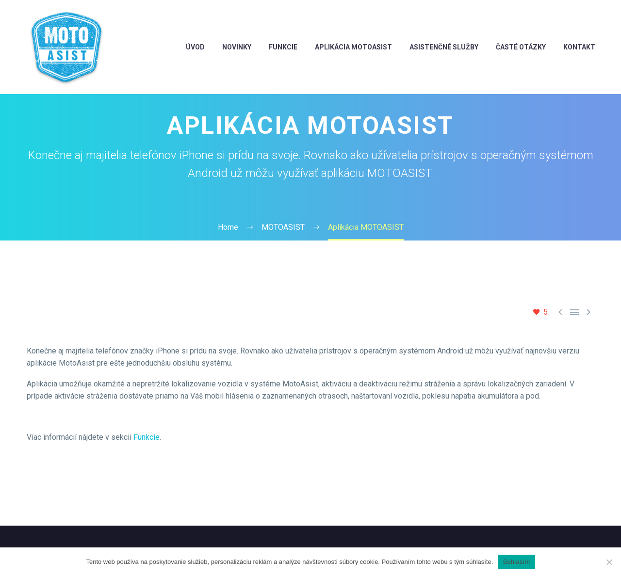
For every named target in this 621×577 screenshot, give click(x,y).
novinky (236, 47)
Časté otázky (521, 47)
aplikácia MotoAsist (353, 47)
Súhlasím (516, 561)
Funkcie (146, 437)
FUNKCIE (283, 47)
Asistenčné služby (443, 47)
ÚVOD (195, 47)
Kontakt (579, 47)
